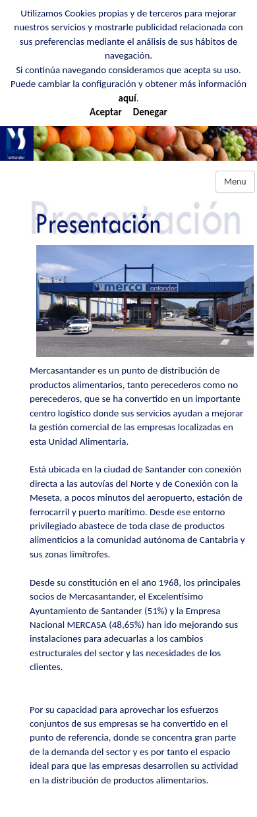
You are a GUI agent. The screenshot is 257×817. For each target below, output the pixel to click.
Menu (235, 181)
